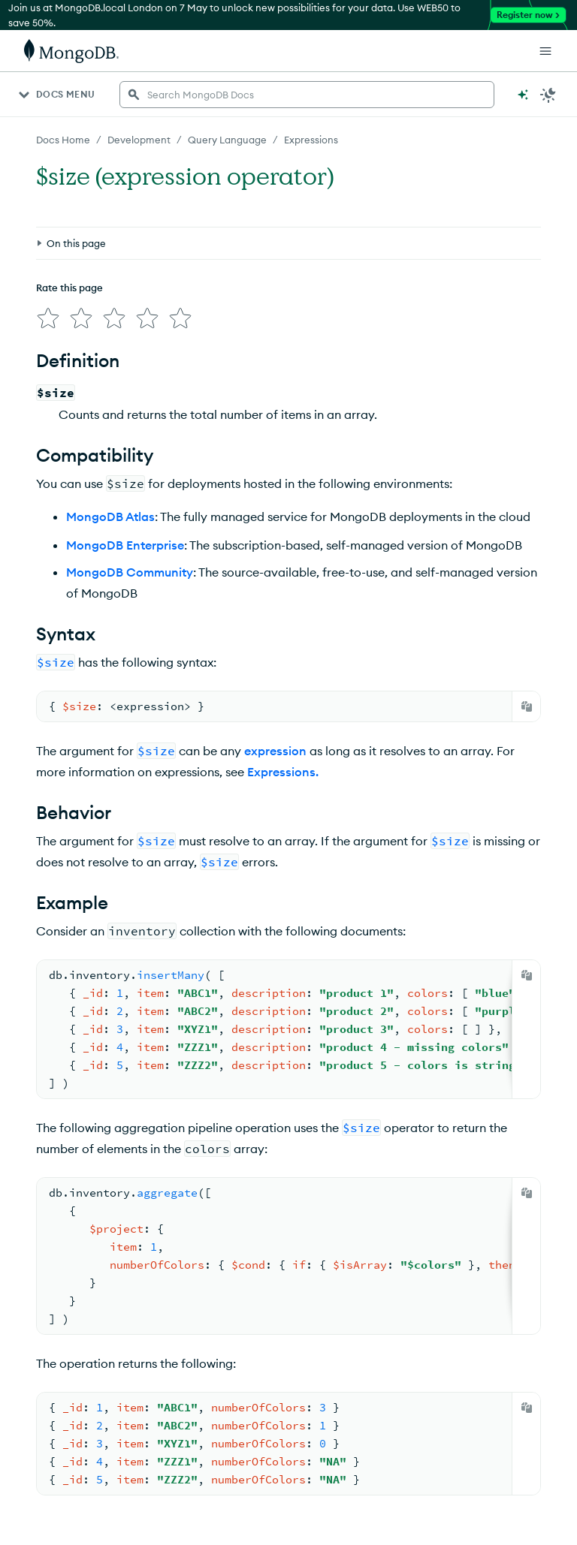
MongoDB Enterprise (125, 545)
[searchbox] (306, 94)
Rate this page (69, 288)
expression (275, 750)
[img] (48, 318)
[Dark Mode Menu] (548, 94)
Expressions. (283, 771)
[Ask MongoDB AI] (522, 94)
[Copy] (526, 706)
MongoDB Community (129, 572)
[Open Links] (545, 51)
